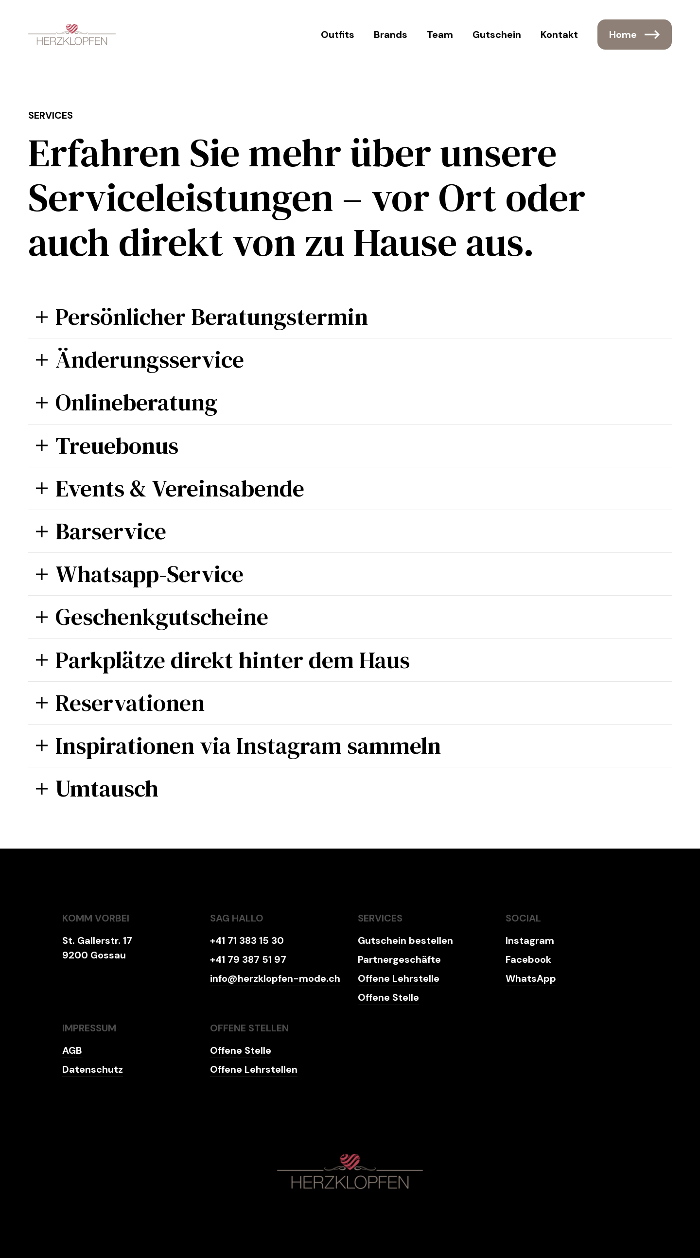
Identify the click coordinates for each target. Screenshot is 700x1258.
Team (440, 34)
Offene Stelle (388, 997)
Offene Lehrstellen (254, 1069)
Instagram (530, 940)
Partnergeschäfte (399, 959)
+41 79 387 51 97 (248, 959)
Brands (390, 34)
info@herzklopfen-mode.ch (275, 978)
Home (634, 34)
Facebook (528, 959)
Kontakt (559, 34)
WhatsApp (531, 978)
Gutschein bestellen (405, 940)
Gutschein (496, 34)
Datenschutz (92, 1069)
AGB (72, 1050)
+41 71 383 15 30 (247, 940)
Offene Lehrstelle (398, 978)
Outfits (337, 34)
